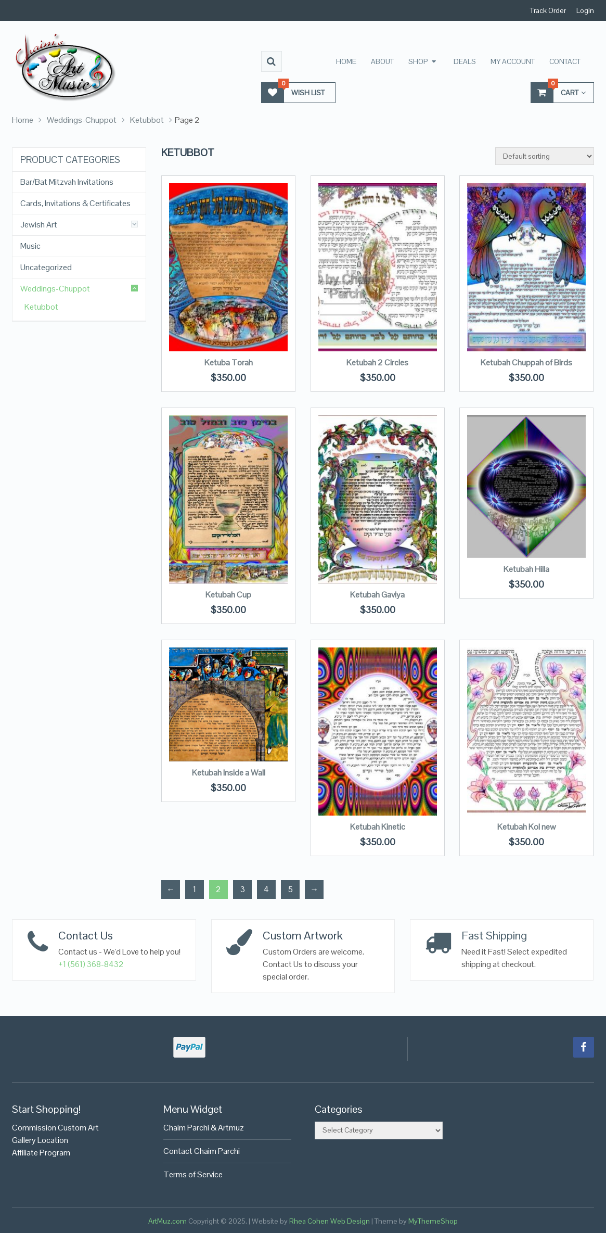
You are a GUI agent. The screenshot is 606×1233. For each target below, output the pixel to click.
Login (585, 10)
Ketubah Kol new (526, 826)
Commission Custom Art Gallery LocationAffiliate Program (55, 1140)
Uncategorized (46, 267)
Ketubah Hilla (526, 569)
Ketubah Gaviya (377, 594)
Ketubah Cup (228, 594)
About (382, 61)
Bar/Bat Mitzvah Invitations (66, 182)
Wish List (293, 92)
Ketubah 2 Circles (377, 362)
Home (346, 61)
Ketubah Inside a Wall (228, 772)
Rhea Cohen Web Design (329, 1221)
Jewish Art (38, 225)
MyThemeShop (433, 1221)
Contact (565, 61)
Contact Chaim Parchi (201, 1151)
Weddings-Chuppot (82, 120)
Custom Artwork (303, 935)
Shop (418, 61)
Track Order (548, 10)
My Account (513, 61)
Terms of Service (193, 1174)
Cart (558, 92)
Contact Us (85, 935)
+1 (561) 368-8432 (91, 964)
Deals (465, 61)
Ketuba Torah (228, 362)
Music (30, 246)
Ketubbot (147, 120)
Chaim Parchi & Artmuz (203, 1127)
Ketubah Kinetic (377, 826)
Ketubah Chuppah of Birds (526, 362)
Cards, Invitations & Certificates (75, 203)
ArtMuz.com (167, 1221)
